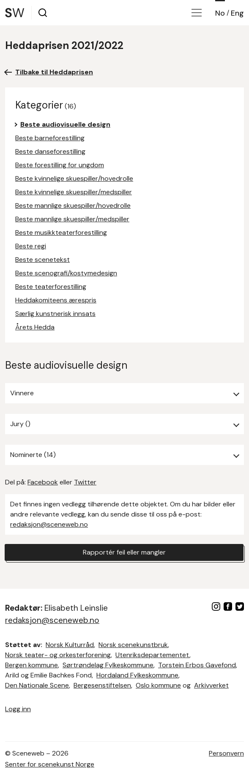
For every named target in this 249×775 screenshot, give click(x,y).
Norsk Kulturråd (70, 644)
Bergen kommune (31, 665)
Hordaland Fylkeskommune (137, 675)
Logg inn (18, 708)
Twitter (85, 482)
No (220, 13)
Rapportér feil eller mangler (124, 552)
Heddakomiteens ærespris (55, 300)
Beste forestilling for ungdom (59, 164)
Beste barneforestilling (50, 137)
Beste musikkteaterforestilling (61, 232)
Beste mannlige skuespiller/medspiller (72, 219)
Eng (237, 13)
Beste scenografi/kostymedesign (66, 273)
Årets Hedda (35, 327)
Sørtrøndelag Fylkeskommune (108, 665)
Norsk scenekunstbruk (133, 644)
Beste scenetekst (42, 259)
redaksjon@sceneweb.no (49, 524)
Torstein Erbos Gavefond (197, 665)
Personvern (226, 753)
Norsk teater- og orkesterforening (58, 654)
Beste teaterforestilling (50, 286)
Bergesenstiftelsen (102, 685)
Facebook (42, 482)
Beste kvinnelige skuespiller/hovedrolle (74, 178)
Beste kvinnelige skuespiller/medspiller (73, 192)
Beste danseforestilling (50, 151)
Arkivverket (211, 685)
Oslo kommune (158, 685)
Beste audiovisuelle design (65, 124)
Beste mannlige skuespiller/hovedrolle (73, 205)
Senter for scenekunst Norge (49, 764)
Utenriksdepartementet (152, 654)
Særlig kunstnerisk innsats (55, 313)
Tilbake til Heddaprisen (54, 72)
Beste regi (30, 246)
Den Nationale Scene (37, 685)
